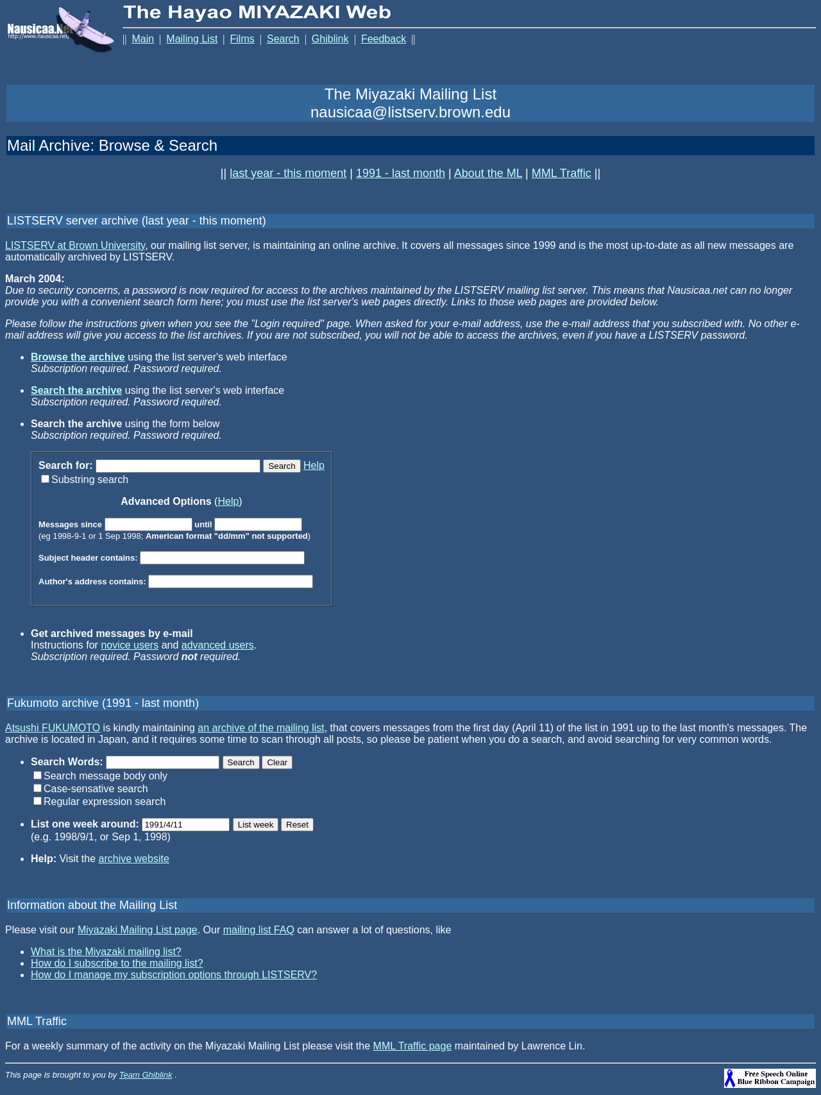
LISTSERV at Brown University (75, 247)
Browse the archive (78, 358)
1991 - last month (400, 175)
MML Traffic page (412, 1047)
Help (314, 467)
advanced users (218, 646)
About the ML (488, 175)
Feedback (383, 38)
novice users (129, 646)
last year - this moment (288, 175)
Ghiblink (330, 38)
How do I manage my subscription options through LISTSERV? (174, 976)
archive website (134, 860)
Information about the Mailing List (92, 907)
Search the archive (76, 392)
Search (283, 38)
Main (142, 38)
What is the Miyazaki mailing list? (106, 953)
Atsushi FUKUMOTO (52, 729)
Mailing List (191, 38)
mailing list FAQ (258, 931)
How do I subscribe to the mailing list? (117, 965)
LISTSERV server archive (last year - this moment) (136, 222)
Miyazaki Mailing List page (138, 931)
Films (242, 38)
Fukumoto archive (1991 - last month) (103, 705)
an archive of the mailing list (261, 729)
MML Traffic (561, 175)
